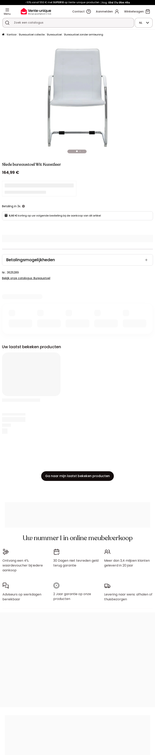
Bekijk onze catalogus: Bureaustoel (26, 278)
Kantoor (12, 34)
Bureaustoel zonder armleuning (83, 34)
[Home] (3, 35)
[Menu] (7, 9)
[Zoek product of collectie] (7, 23)
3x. (19, 206)
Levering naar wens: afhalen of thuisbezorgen (128, 597)
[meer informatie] (23, 206)
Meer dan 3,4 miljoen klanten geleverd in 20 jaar (127, 563)
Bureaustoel (54, 34)
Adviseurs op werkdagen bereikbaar (21, 597)
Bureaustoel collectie (32, 34)
